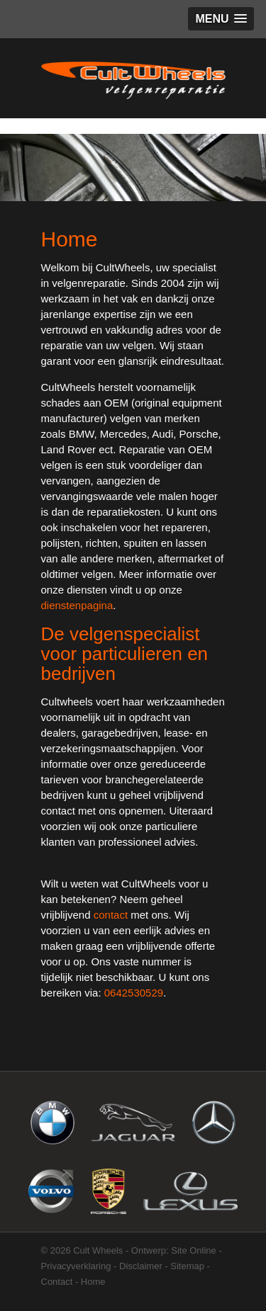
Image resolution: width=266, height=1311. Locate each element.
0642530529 (133, 993)
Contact (57, 1281)
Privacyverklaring (76, 1266)
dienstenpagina (77, 605)
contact (111, 915)
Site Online (193, 1250)
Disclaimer (140, 1266)
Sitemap (187, 1266)
